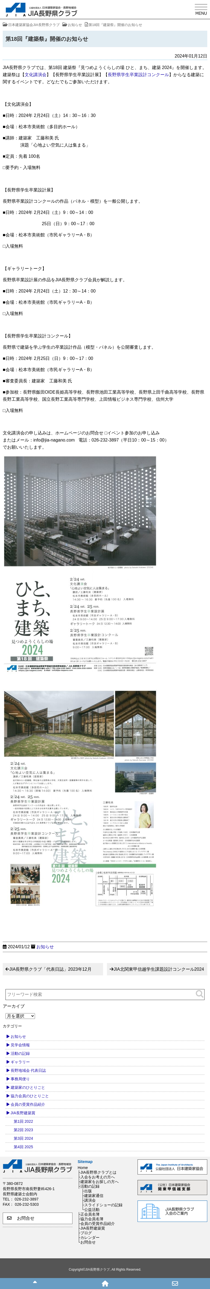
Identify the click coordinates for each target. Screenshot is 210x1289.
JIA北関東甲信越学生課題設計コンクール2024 (158, 969)
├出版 (86, 1191)
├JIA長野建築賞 (91, 1228)
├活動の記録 (89, 1186)
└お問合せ (87, 1242)
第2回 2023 (23, 1130)
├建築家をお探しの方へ (98, 1181)
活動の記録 (20, 1053)
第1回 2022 (23, 1121)
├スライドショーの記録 (101, 1205)
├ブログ (85, 1233)
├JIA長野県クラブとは (97, 1172)
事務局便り (20, 1079)
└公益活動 (90, 1209)
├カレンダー (89, 1237)
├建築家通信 (92, 1195)
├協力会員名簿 (90, 1219)
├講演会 (88, 1200)
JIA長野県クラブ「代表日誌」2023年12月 (50, 969)
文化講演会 (35, 74)
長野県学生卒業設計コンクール (138, 74)
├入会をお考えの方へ (96, 1177)
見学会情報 (20, 1045)
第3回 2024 (23, 1138)
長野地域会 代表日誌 (28, 1070)
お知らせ (45, 946)
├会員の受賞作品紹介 (96, 1223)
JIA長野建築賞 (23, 1113)
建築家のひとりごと (28, 1087)
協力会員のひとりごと (30, 1096)
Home (83, 1167)
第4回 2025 (23, 1147)
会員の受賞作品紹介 (28, 1104)
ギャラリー (20, 1062)
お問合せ (20, 1218)
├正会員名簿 (89, 1214)
